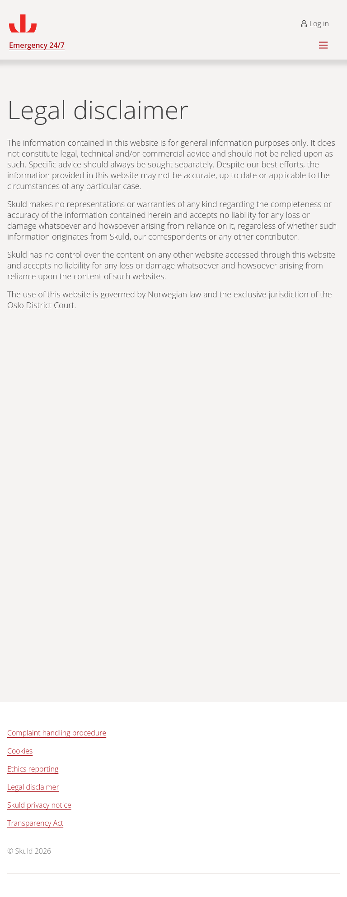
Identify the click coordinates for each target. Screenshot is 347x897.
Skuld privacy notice (39, 805)
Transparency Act (35, 823)
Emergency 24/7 (37, 45)
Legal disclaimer (33, 787)
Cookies (20, 751)
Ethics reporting (32, 769)
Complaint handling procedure (56, 733)
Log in (314, 23)
